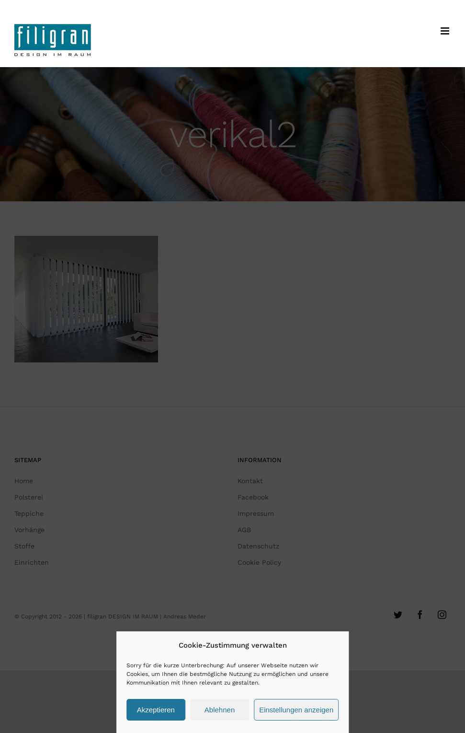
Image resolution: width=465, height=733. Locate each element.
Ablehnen (219, 710)
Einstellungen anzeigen (296, 710)
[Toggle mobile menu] (446, 31)
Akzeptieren (156, 710)
